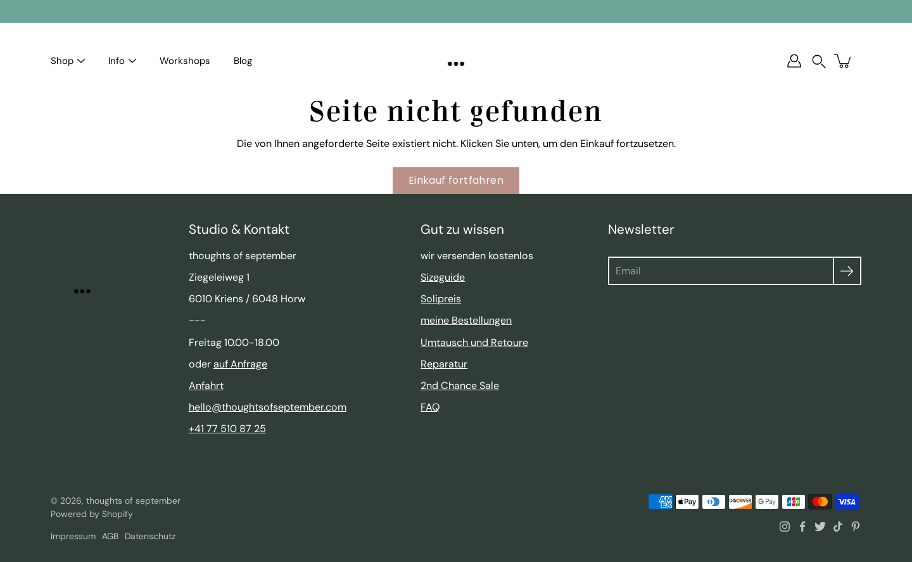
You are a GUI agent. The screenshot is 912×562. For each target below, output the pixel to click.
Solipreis (441, 298)
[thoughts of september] (456, 61)
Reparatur (444, 364)
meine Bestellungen (466, 320)
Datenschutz (150, 536)
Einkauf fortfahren (456, 180)
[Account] (794, 61)
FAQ (430, 407)
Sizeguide (443, 277)
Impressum (73, 536)
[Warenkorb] (843, 61)
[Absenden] (847, 271)
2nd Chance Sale (460, 385)
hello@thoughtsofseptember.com (267, 407)
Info (116, 60)
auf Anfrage (240, 364)
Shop (62, 60)
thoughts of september (133, 500)
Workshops (185, 60)
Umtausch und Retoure (474, 342)
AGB (110, 536)
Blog (243, 60)
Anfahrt (206, 385)
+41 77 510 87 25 (227, 428)
